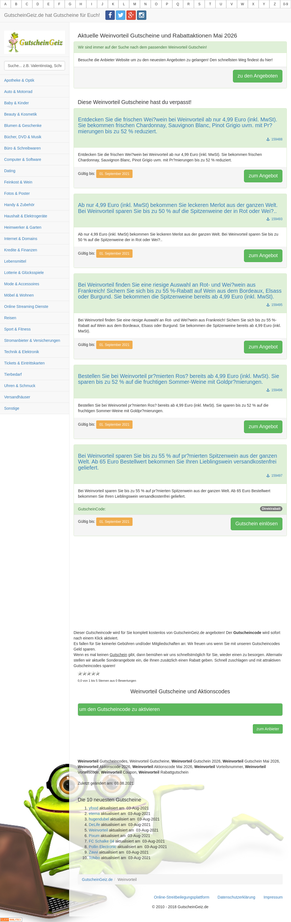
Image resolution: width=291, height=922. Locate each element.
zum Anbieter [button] (267, 729)
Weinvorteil (98, 830)
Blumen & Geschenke (22, 125)
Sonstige (11, 408)
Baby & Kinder (16, 103)
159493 (274, 219)
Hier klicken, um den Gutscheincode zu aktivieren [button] (121, 709)
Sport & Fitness (17, 329)
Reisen (10, 318)
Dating (9, 171)
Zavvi (93, 852)
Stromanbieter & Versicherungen (32, 340)
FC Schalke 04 (101, 841)
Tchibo (94, 858)
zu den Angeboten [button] (258, 76)
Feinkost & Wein (18, 182)
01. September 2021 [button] (114, 174)
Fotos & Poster (17, 193)
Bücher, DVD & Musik (22, 137)
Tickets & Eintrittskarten (24, 363)
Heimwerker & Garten (22, 227)
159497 (274, 476)
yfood (93, 808)
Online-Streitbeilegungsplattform (181, 897)
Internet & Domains (20, 238)
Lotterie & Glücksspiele (24, 272)
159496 (274, 390)
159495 (274, 305)
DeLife (94, 824)
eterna (94, 813)
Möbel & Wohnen (19, 295)
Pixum (94, 835)
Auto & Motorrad (18, 91)
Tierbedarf (13, 374)
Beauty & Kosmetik (20, 114)
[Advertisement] (180, 591)
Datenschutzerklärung (236, 897)
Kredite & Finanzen (20, 250)
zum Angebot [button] (263, 175)
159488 (274, 139)
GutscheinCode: (180, 508)
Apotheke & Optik (19, 80)
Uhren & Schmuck (19, 385)
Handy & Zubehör (19, 204)
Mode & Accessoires (21, 284)
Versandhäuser (17, 397)
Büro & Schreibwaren (22, 148)
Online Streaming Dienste (26, 306)
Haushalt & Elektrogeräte (25, 216)
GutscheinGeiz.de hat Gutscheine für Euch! (52, 15)
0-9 (285, 4)
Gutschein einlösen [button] (256, 523)
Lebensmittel (15, 261)
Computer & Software (22, 159)
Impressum (273, 897)
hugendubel (99, 819)
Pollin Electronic (102, 846)
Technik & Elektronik (21, 352)
